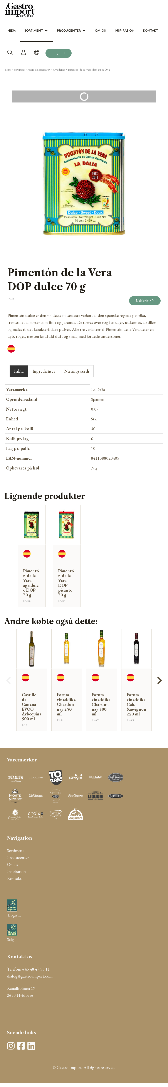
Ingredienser (44, 371)
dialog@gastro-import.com (29, 976)
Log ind (58, 53)
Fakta (19, 371)
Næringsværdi (76, 371)
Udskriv (145, 300)
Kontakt (150, 30)
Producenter (69, 30)
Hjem (12, 30)
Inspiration (124, 30)
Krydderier (59, 69)
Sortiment (33, 30)
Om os (100, 30)
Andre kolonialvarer (39, 69)
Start (8, 69)
